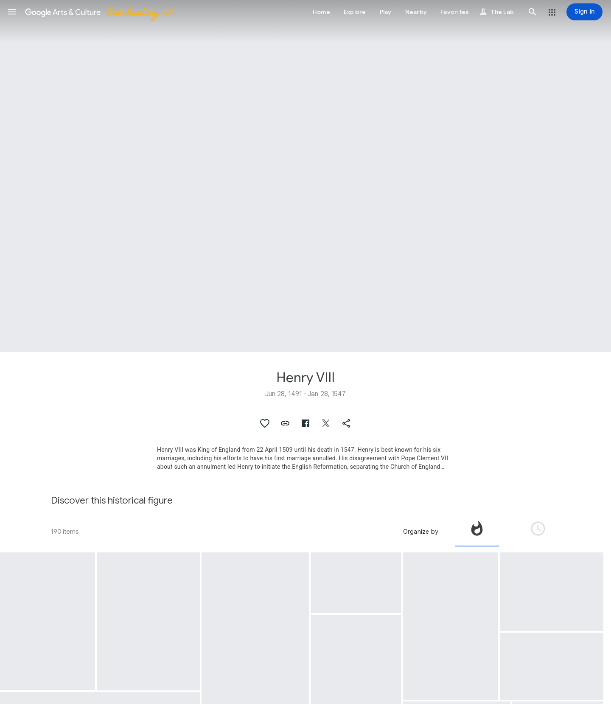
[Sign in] (584, 11)
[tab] (477, 531)
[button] (12, 12)
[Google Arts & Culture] (99, 12)
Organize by (420, 531)
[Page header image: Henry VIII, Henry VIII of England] (305, 176)
